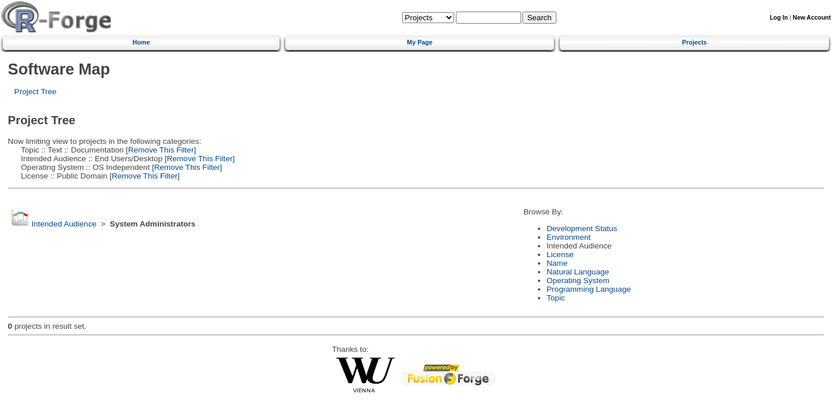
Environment (568, 237)
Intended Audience (63, 224)
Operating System (578, 280)
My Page (419, 42)
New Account (812, 17)
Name (557, 263)
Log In (779, 17)
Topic (556, 298)
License (560, 254)
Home (141, 42)
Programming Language (589, 289)
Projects (694, 42)
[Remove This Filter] (160, 150)
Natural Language (578, 272)
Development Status (582, 228)
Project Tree (35, 91)
